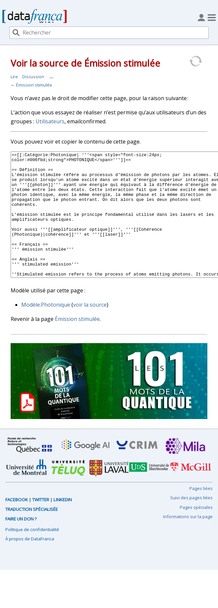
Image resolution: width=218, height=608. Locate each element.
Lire (14, 77)
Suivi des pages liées (191, 522)
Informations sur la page (188, 541)
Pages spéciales (196, 532)
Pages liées (201, 513)
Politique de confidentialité (32, 554)
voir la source (90, 329)
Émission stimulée (34, 85)
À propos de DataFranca (29, 564)
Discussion (33, 77)
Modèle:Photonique (45, 329)
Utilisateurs (50, 121)
